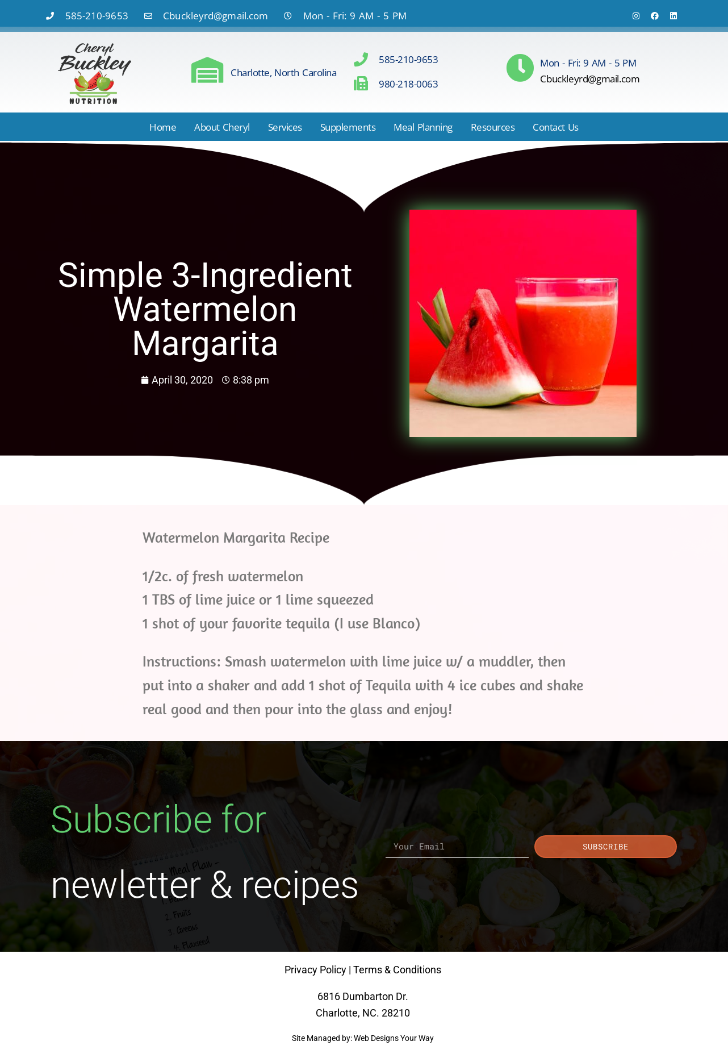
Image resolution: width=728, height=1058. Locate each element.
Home (162, 127)
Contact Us (556, 127)
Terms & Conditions (397, 970)
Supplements (348, 127)
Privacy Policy (315, 970)
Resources (493, 127)
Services (285, 127)
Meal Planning (423, 127)
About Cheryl (222, 127)
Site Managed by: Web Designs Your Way (363, 1038)
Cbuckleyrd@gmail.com (589, 78)
